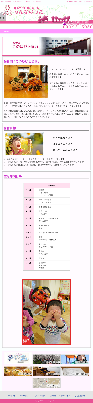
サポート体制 (65, 396)
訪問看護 (53, 396)
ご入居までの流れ (38, 396)
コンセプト (11, 396)
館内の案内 (24, 396)
